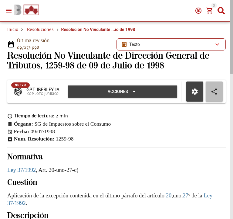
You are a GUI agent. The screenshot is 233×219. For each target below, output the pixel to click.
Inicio (12, 29)
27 (185, 195)
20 (169, 195)
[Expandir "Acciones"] (122, 91)
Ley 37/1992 (21, 170)
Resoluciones (40, 29)
